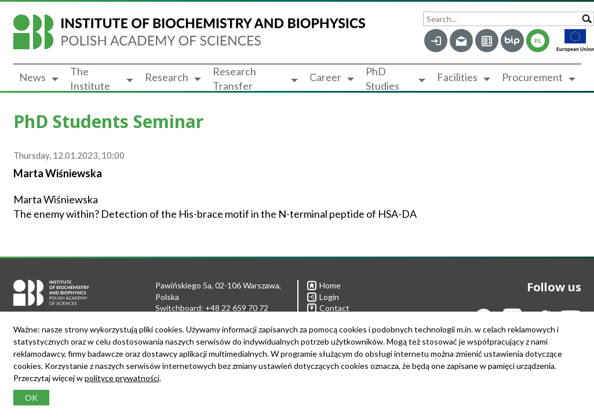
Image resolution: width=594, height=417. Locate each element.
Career (325, 77)
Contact (328, 308)
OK (31, 398)
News (32, 77)
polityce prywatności (122, 378)
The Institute (90, 78)
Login (323, 297)
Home (324, 285)
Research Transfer (234, 78)
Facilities (457, 77)
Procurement (532, 77)
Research (166, 77)
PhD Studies (382, 78)
